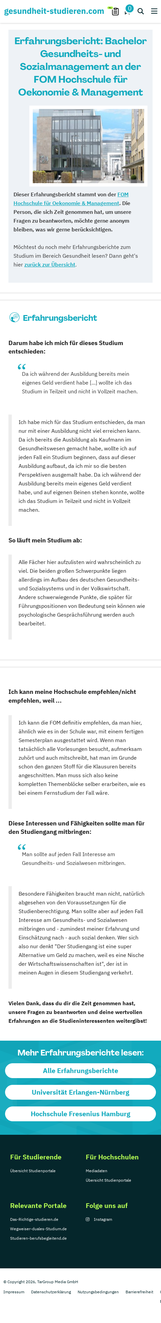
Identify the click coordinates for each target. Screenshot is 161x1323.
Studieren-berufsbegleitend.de (38, 1238)
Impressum (13, 1291)
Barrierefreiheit (139, 1291)
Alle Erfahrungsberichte (80, 1070)
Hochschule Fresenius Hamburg (80, 1113)
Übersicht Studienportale (33, 1170)
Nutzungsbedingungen (98, 1291)
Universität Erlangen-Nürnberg (80, 1092)
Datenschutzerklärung (51, 1291)
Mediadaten (96, 1170)
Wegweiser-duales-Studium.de (38, 1228)
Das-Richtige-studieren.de (34, 1219)
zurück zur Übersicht (49, 264)
